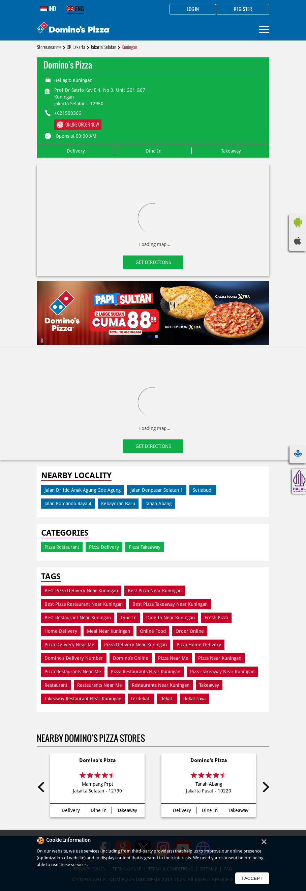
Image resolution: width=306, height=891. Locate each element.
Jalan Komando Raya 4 (67, 503)
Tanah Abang (158, 503)
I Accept (252, 878)
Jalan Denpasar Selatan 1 (156, 490)
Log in (193, 9)
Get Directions (153, 262)
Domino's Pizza (97, 760)
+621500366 (67, 113)
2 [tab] (156, 336)
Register (243, 9)
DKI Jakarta (76, 47)
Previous (42, 787)
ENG (75, 9)
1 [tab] (149, 336)
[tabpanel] (153, 313)
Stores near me (49, 47)
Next (264, 787)
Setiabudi (203, 490)
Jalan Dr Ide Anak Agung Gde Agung (82, 490)
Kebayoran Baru (118, 503)
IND (48, 9)
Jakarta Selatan (103, 47)
